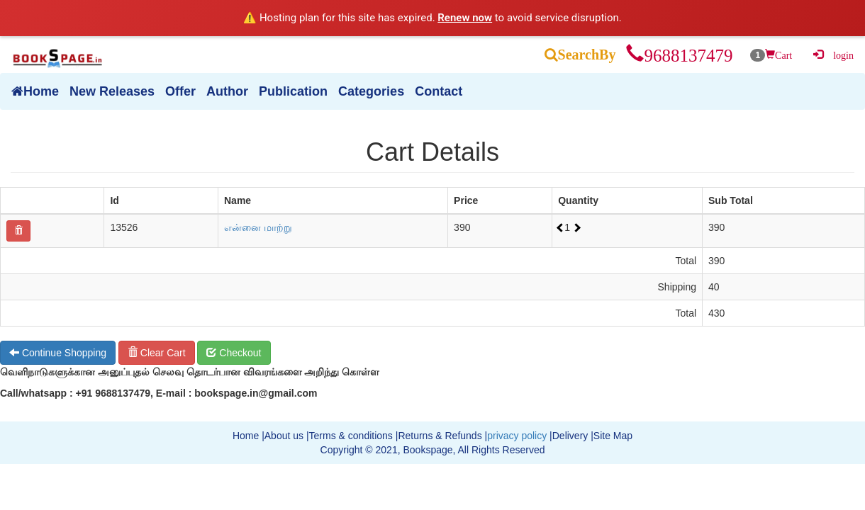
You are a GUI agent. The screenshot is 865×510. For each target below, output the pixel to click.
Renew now (464, 17)
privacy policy (517, 435)
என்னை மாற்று (258, 227)
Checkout (233, 352)
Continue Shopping (57, 352)
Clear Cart (157, 352)
